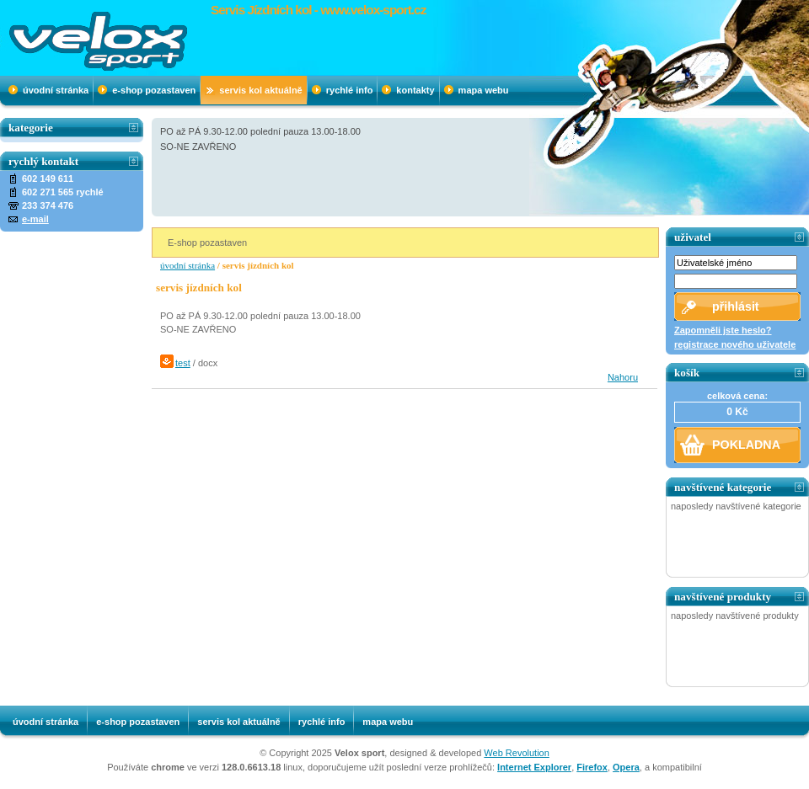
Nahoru (623, 377)
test (182, 363)
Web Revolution (516, 753)
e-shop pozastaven (154, 90)
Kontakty (415, 90)
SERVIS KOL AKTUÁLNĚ (260, 90)
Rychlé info (349, 90)
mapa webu (483, 90)
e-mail (35, 219)
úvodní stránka (55, 90)
